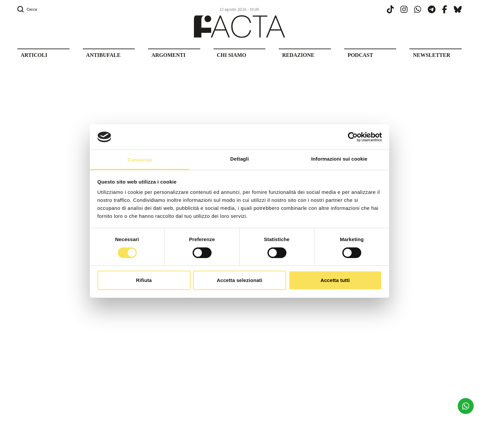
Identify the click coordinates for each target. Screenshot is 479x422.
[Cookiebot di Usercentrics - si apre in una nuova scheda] (353, 137)
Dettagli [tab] (239, 159)
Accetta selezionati (239, 280)
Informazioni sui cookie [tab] (339, 159)
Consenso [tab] (139, 160)
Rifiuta (144, 280)
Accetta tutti (335, 280)
